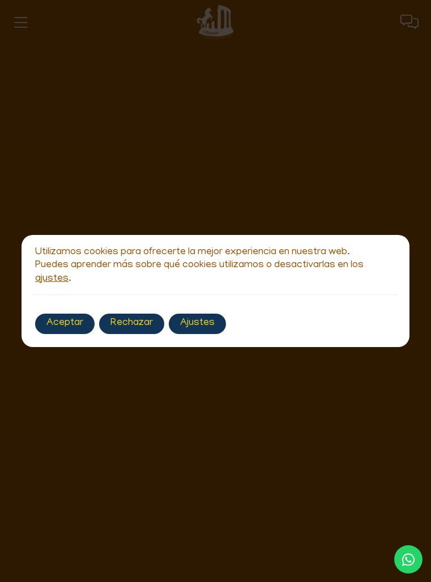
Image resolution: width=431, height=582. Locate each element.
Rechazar (131, 323)
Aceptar (64, 323)
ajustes (52, 279)
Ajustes (197, 323)
